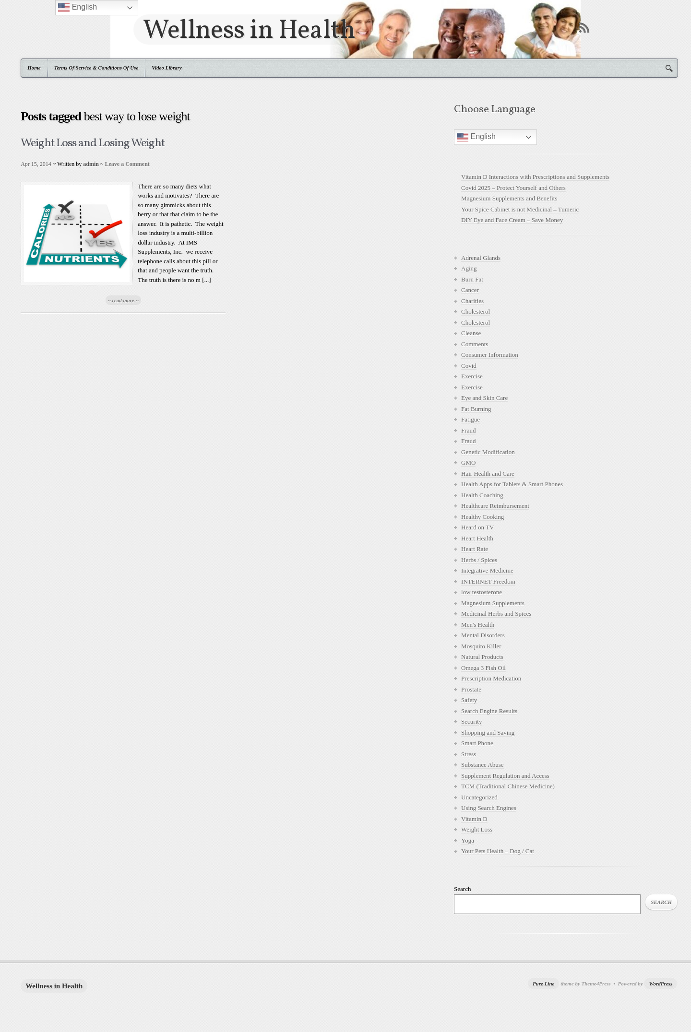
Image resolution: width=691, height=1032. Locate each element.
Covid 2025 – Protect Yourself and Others (513, 187)
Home (34, 67)
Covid (469, 365)
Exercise (472, 376)
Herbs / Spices (479, 559)
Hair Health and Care (487, 473)
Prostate (471, 689)
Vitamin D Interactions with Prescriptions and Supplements (535, 176)
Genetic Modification (488, 452)
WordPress (660, 983)
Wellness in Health (249, 29)
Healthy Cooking (482, 516)
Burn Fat (472, 279)
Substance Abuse (482, 764)
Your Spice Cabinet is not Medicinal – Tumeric (520, 209)
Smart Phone (477, 743)
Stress (468, 754)
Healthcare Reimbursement (495, 505)
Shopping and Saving (487, 732)
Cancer (470, 289)
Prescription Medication (491, 678)
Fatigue (470, 419)
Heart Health (477, 538)
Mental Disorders (483, 635)
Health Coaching (482, 495)
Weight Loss (476, 829)
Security (471, 721)
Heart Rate (474, 548)
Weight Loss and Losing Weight (93, 143)
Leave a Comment (127, 164)
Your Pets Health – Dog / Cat (497, 851)
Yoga (467, 840)
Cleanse (471, 333)
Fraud (468, 430)
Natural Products (482, 656)
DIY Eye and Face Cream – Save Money (512, 219)
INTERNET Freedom (488, 581)
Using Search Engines (488, 807)
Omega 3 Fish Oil (483, 667)
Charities (472, 301)
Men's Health (477, 624)
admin (91, 164)
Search (462, 888)
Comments (474, 344)
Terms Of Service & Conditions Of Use (96, 67)
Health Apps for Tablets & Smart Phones (512, 484)
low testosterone (481, 592)
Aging (469, 268)
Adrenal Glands (480, 257)
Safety (469, 700)
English (476, 137)
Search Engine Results (489, 711)
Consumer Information (489, 354)
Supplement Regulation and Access (505, 775)
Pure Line (544, 983)
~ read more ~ (123, 300)
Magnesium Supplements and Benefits (509, 198)
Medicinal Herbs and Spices (496, 613)
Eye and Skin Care (484, 397)
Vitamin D (474, 818)
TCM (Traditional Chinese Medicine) (508, 786)
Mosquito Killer (481, 646)
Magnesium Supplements (492, 603)
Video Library (167, 67)
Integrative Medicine (487, 570)
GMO (468, 462)
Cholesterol (475, 311)
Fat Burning (476, 408)
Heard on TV (477, 527)
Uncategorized (479, 797)
